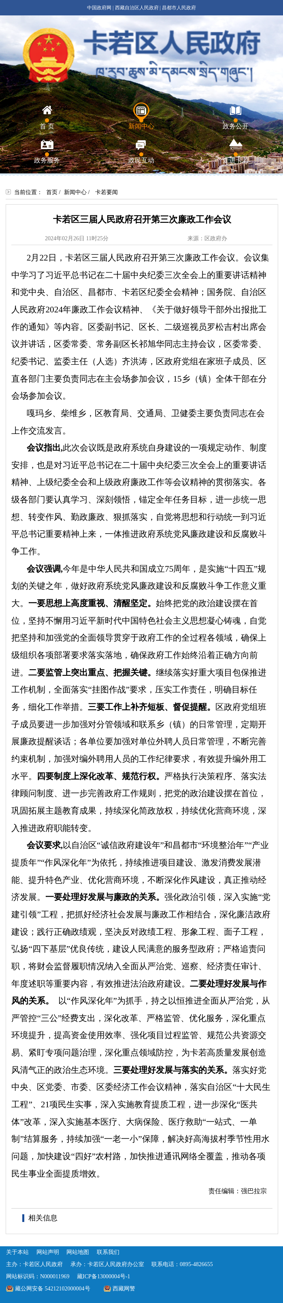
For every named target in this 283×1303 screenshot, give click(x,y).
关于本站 (17, 1252)
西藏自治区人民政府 (137, 8)
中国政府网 (99, 8)
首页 (51, 192)
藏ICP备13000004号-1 (103, 1276)
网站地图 (77, 1252)
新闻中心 (75, 192)
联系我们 (108, 1252)
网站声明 (47, 1252)
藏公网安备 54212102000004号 (52, 1289)
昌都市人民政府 (179, 8)
